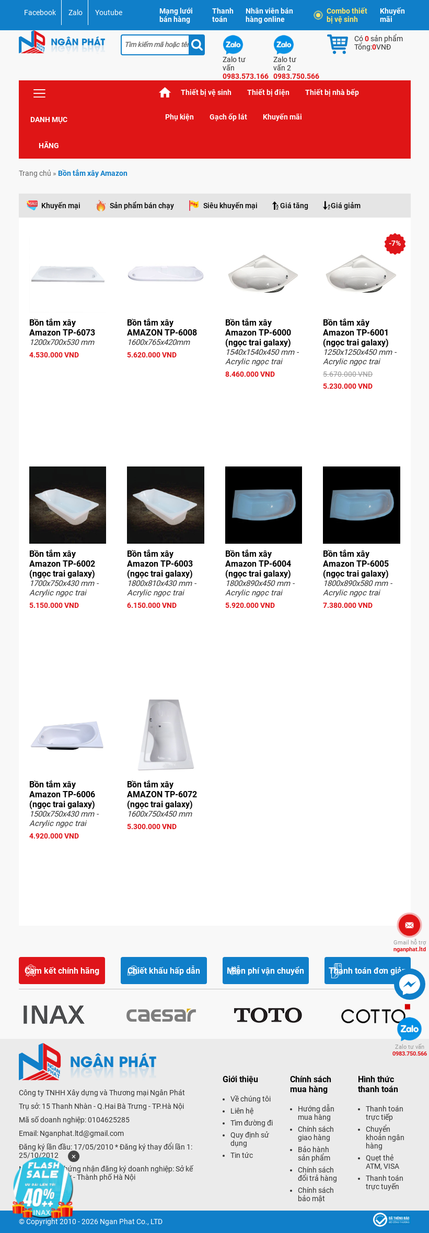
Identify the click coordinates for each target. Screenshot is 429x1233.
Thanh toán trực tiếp (384, 1113)
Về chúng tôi (250, 1099)
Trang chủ (165, 92)
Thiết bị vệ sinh (206, 92)
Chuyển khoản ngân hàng (385, 1137)
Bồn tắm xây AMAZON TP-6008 (162, 328)
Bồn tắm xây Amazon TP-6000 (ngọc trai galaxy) (258, 333)
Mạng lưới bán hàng (176, 15)
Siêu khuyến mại (230, 205)
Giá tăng (294, 205)
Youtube (108, 12)
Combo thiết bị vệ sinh (341, 15)
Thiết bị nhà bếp (332, 92)
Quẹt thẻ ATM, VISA (382, 1162)
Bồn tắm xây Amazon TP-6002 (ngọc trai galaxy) (62, 564)
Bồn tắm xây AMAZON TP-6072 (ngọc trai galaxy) (162, 794)
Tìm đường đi (251, 1123)
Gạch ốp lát (228, 117)
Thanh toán (223, 15)
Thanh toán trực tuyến (384, 1182)
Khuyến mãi (392, 15)
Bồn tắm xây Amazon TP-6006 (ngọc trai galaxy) (62, 794)
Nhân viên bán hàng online (269, 15)
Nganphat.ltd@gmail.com (82, 1133)
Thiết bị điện (268, 92)
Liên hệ (241, 1111)
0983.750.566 (409, 1050)
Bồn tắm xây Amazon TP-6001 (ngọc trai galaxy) (356, 333)
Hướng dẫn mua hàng (316, 1113)
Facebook (40, 12)
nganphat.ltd (409, 946)
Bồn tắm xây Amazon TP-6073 (62, 328)
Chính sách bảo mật (316, 1194)
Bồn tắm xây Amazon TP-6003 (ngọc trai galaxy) (160, 564)
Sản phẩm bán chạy (142, 205)
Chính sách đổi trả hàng (317, 1174)
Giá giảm (346, 205)
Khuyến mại (60, 205)
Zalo (75, 12)
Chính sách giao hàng (316, 1133)
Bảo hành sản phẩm (314, 1153)
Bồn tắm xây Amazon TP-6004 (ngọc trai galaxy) (258, 564)
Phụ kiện (179, 117)
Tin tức (241, 1155)
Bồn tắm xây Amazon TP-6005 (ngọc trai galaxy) (356, 564)
